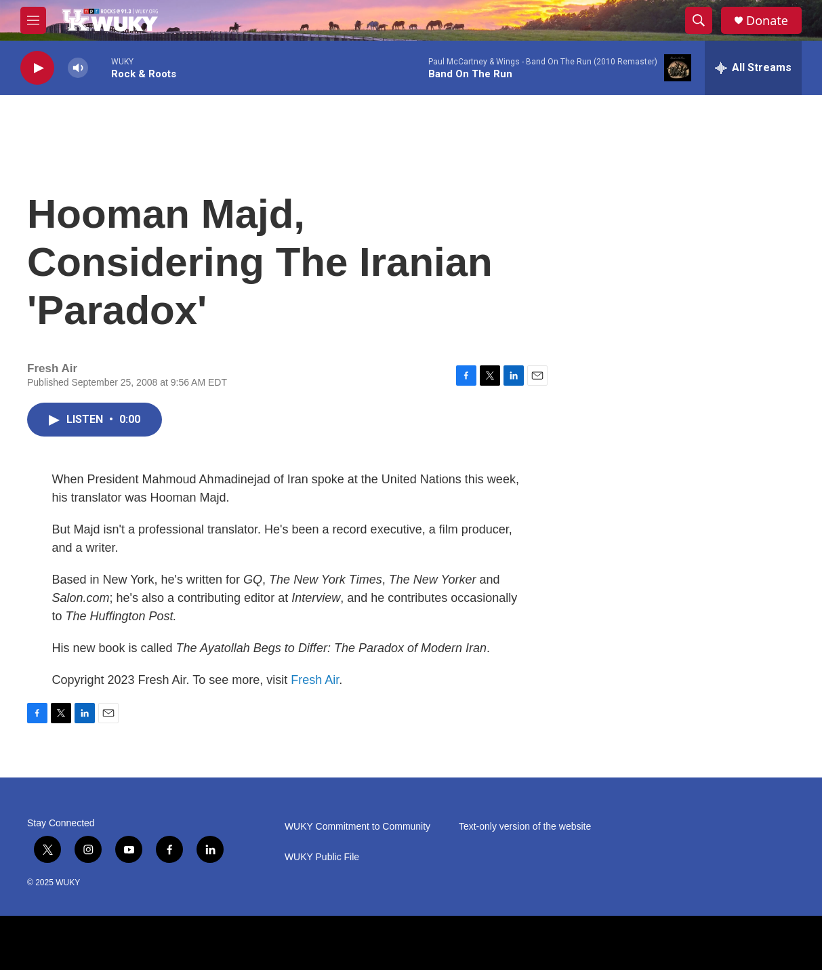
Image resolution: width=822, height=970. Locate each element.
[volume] (77, 68)
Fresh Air (315, 680)
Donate (767, 21)
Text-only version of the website (525, 827)
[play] (37, 68)
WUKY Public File (322, 857)
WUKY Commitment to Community (357, 827)
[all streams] (753, 68)
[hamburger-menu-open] (33, 20)
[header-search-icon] (698, 20)
